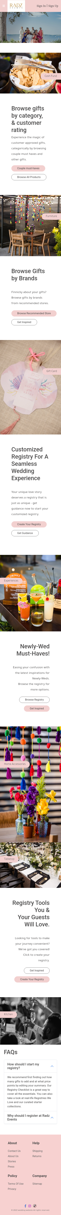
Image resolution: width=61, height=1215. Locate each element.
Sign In (41, 6)
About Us (13, 1156)
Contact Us (14, 1151)
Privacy (12, 1189)
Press (11, 1166)
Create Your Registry (29, 524)
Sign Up (53, 6)
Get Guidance (25, 533)
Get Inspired (24, 322)
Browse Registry (34, 699)
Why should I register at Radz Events (28, 1117)
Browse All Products (29, 177)
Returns (37, 1156)
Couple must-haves (28, 168)
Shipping (38, 1151)
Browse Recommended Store (34, 313)
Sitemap (37, 1183)
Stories (12, 1161)
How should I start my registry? (23, 1066)
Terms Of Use (16, 1183)
